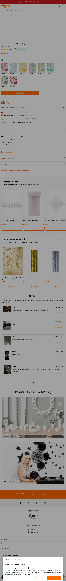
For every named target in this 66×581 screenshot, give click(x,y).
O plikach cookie (23, 559)
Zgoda (7, 559)
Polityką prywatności (42, 567)
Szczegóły (14, 559)
